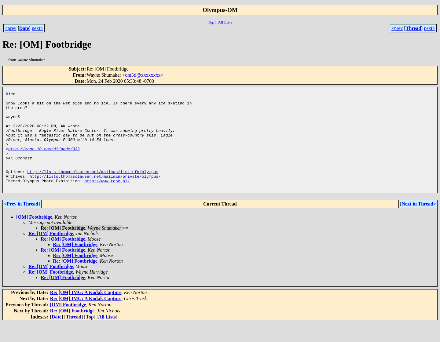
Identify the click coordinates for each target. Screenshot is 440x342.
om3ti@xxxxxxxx (142, 75)
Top (211, 22)
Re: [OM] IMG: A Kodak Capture (86, 311)
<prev (10, 28)
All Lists (225, 22)
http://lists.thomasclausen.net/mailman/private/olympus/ (95, 193)
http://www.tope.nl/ (107, 199)
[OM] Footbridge (34, 236)
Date (24, 28)
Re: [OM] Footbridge (50, 252)
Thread (413, 28)
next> (37, 28)
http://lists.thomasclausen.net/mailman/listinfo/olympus (92, 188)
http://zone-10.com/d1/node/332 (44, 160)
